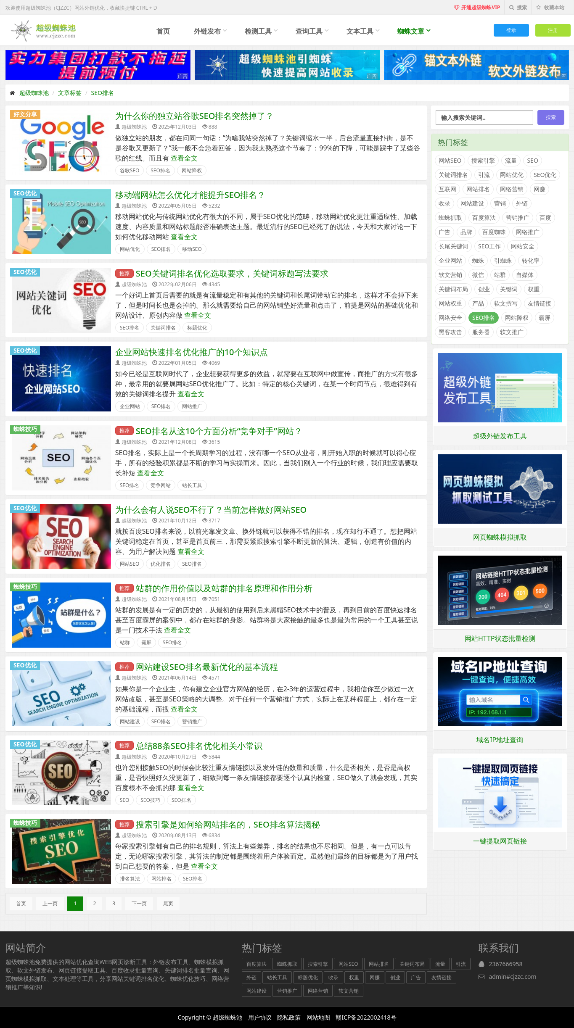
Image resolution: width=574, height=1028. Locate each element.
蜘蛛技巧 (25, 429)
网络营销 (512, 189)
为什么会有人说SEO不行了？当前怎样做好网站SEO (211, 509)
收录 (444, 203)
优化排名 (161, 563)
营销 (500, 203)
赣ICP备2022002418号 (366, 1017)
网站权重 (450, 303)
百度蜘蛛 (494, 232)
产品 (478, 303)
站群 (125, 642)
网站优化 (130, 249)
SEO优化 (25, 193)
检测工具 (258, 31)
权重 (534, 289)
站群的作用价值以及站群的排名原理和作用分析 (224, 588)
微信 (478, 275)
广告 (444, 232)
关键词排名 (163, 327)
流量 (511, 160)
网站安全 (522, 246)
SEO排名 (102, 93)
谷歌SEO (130, 170)
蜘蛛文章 (410, 31)
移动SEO (192, 249)
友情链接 (539, 303)
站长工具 (192, 485)
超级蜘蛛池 (34, 93)
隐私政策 (289, 1017)
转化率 (531, 260)
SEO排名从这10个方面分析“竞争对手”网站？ (219, 431)
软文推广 (512, 332)
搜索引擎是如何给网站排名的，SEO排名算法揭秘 (228, 824)
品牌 (466, 232)
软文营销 (450, 275)
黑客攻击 (450, 332)
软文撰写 (506, 303)
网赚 (539, 189)
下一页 (139, 903)
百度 (545, 217)
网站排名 (161, 878)
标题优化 (197, 327)
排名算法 (130, 878)
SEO (125, 800)
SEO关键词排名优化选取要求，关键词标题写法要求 (232, 273)
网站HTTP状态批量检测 (500, 638)
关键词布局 (453, 289)
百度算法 (484, 217)
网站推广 (192, 406)
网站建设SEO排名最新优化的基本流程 (207, 666)
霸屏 (146, 642)
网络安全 (450, 318)
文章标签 (70, 93)
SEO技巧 (150, 800)
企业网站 (130, 406)
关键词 (509, 289)
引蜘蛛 (503, 260)
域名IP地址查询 (499, 739)
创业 (484, 289)
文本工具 (360, 31)
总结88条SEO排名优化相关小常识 (199, 745)
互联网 (447, 189)
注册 (553, 30)
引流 (484, 175)
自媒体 (525, 275)
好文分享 (25, 114)
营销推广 (192, 721)
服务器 (481, 332)
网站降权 (192, 170)
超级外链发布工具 (500, 435)
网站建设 (130, 721)
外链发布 (207, 31)
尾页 (168, 903)
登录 (511, 30)
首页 (163, 31)
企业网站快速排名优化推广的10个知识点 (191, 352)
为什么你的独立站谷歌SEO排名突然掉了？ (194, 115)
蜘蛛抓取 (450, 217)
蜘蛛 (478, 260)
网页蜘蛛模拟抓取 (500, 537)
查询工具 (309, 31)
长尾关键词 (453, 246)
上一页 (50, 903)
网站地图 (318, 1017)
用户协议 (260, 1017)
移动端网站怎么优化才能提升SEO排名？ (190, 194)
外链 (522, 203)
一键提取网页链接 (500, 841)
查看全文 (184, 158)
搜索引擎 (483, 160)
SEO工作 (489, 246)
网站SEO (130, 563)
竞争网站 (161, 485)
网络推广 (528, 232)
